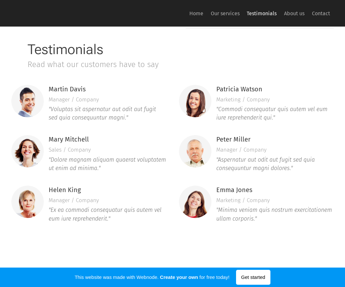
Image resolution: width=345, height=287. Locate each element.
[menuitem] (177, 13)
